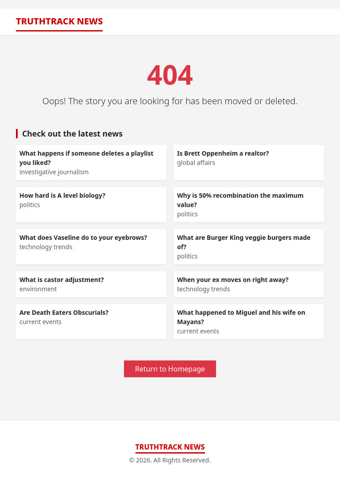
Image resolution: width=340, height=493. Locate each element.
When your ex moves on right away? (233, 279)
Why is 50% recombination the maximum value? (240, 200)
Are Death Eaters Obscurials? (63, 312)
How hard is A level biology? (62, 195)
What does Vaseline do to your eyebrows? (83, 237)
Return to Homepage (170, 369)
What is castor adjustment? (61, 279)
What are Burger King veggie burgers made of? (243, 242)
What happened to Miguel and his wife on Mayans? (241, 317)
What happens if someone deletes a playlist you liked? (86, 158)
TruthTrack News (59, 21)
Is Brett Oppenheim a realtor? (223, 153)
